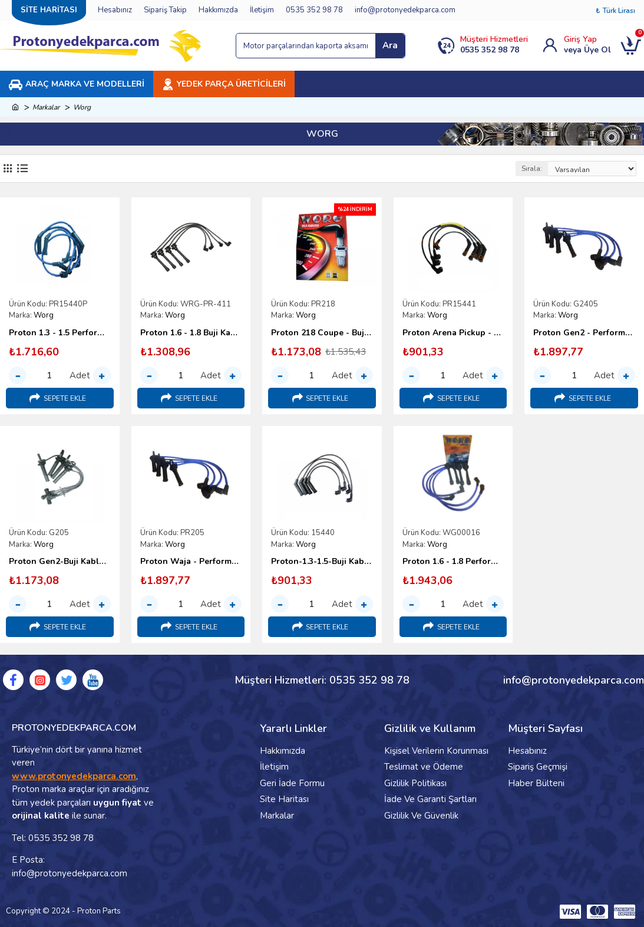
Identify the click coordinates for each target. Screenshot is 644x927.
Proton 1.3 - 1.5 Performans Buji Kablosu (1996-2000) (60, 333)
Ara (390, 45)
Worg (44, 315)
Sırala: (531, 168)
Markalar (46, 107)
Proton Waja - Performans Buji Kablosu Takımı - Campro (191, 561)
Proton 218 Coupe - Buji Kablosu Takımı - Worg (322, 333)
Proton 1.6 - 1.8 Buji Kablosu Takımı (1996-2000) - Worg (191, 333)
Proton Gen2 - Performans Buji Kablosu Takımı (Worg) (584, 333)
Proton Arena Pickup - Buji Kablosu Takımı (453, 333)
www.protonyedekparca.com (74, 776)
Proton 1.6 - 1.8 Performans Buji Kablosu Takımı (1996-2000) (453, 561)
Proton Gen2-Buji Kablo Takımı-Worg (60, 561)
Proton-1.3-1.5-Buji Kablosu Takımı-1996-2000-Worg (322, 561)
